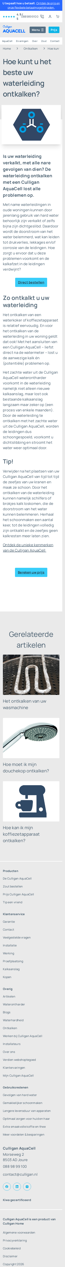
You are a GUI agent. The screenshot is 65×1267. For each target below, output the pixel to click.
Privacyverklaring (15, 1240)
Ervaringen (22, 41)
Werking (8, 953)
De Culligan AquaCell (17, 878)
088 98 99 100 (15, 1166)
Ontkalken (31, 49)
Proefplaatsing (13, 961)
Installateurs (11, 1044)
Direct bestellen (31, 282)
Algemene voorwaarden (19, 1232)
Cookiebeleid (12, 1248)
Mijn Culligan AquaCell (18, 1075)
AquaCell (7, 41)
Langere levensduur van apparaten (27, 1111)
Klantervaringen (14, 1068)
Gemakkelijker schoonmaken (22, 1103)
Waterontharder (14, 1004)
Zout (44, 41)
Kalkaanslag (11, 969)
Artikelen (9, 996)
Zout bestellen (13, 886)
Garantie (9, 922)
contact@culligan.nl (20, 1174)
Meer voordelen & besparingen (23, 1134)
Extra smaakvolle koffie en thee (24, 1127)
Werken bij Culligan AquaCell (22, 1036)
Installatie (10, 945)
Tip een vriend (12, 902)
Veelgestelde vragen (17, 937)
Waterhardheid (13, 1020)
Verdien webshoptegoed (19, 1060)
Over (35, 41)
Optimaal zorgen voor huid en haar (26, 1119)
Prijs (54, 30)
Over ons (9, 1052)
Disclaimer (10, 1256)
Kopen (7, 977)
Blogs (6, 1012)
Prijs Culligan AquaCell (18, 894)
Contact (54, 41)
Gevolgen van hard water (20, 1095)
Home (7, 49)
